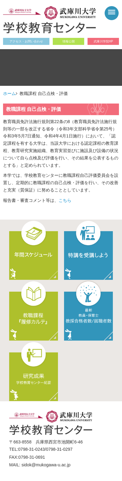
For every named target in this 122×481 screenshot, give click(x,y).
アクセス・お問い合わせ (26, 41)
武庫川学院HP (103, 41)
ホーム (9, 93)
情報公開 (69, 41)
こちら (65, 200)
